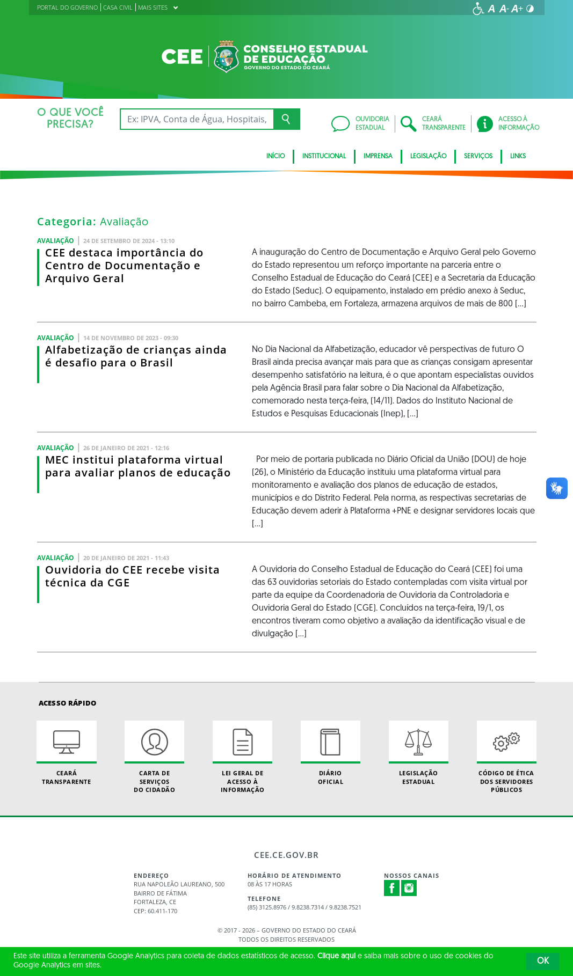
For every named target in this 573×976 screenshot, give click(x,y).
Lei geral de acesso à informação (242, 757)
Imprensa (378, 156)
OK (543, 961)
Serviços (478, 156)
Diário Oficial (330, 753)
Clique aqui (336, 956)
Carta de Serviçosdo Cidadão (154, 757)
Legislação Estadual (418, 753)
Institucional (324, 156)
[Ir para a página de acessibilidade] (478, 8)
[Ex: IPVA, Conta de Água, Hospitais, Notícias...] (197, 119)
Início (275, 156)
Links (518, 156)
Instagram (409, 888)
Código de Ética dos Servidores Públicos (506, 757)
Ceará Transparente (66, 753)
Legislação (428, 156)
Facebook (392, 888)
